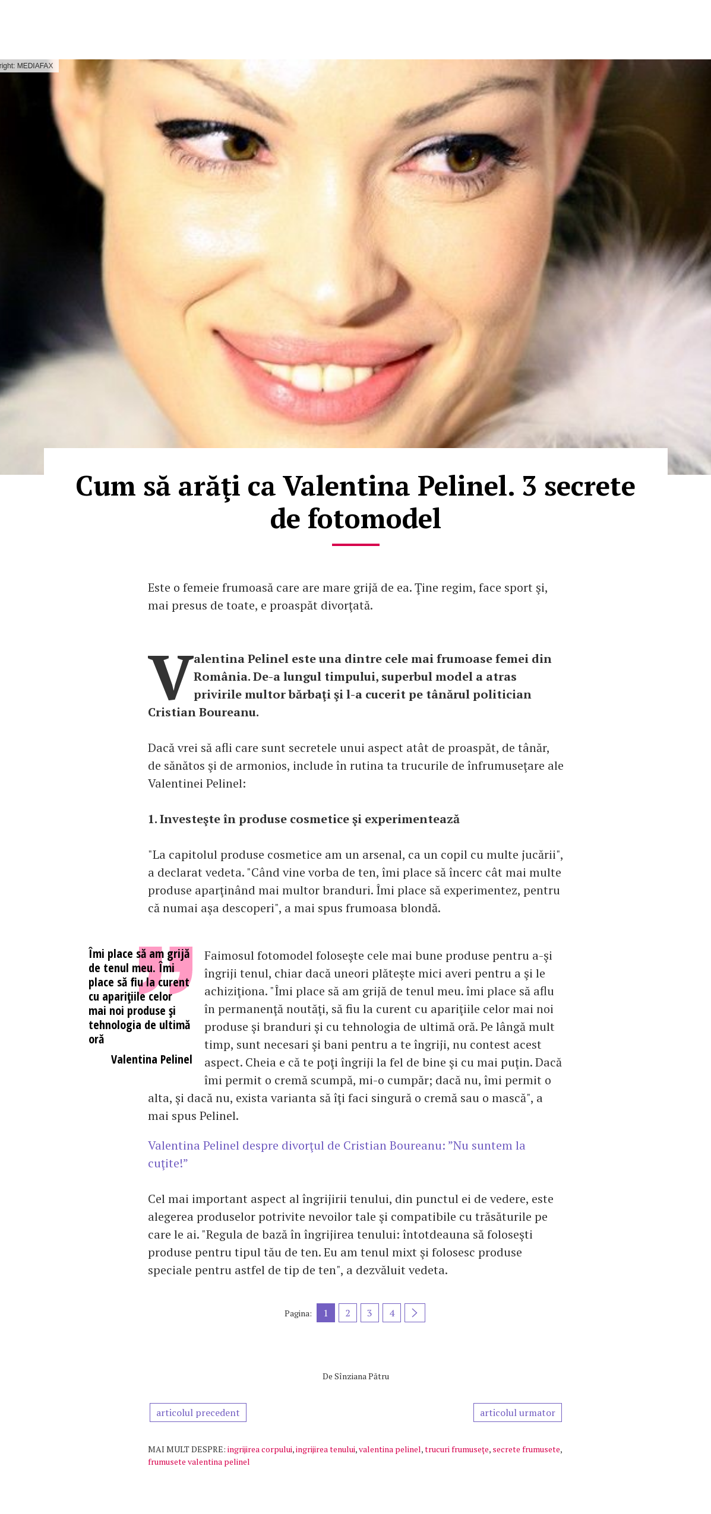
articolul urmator (517, 1412)
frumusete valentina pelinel (199, 1461)
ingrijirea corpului (259, 1449)
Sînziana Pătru (361, 1376)
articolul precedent (198, 1412)
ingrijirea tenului (325, 1449)
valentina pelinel (390, 1449)
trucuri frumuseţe (457, 1449)
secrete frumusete (526, 1449)
